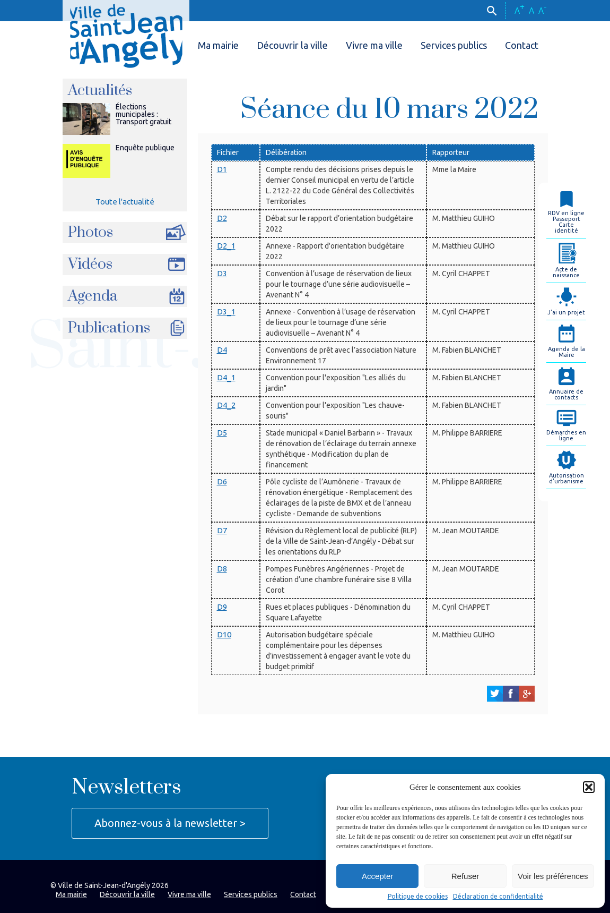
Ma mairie (218, 45)
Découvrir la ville (292, 45)
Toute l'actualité (124, 201)
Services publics (454, 45)
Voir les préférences (553, 876)
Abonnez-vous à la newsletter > (170, 823)
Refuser (465, 876)
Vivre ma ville (374, 45)
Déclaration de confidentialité (498, 896)
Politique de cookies (418, 896)
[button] (588, 787)
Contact (521, 45)
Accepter (377, 876)
